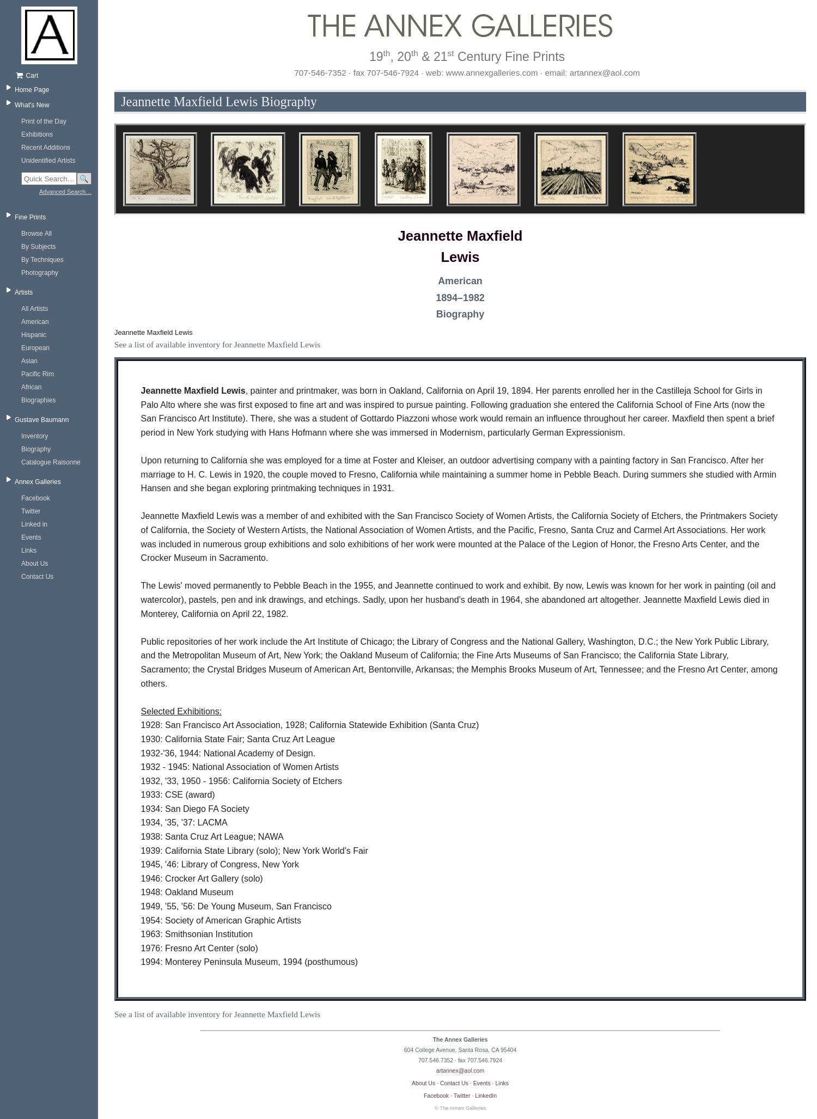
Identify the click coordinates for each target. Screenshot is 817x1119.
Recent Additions (45, 147)
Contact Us (37, 576)
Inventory (34, 436)
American (35, 322)
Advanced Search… (65, 191)
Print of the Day (43, 121)
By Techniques (42, 260)
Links (28, 550)
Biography (36, 449)
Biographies (38, 400)
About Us (34, 563)
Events (31, 537)
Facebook (35, 498)
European (35, 348)
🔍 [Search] (84, 179)
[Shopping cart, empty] (53, 76)
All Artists (34, 309)
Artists (24, 292)
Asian (29, 361)
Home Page (32, 90)
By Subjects (38, 246)
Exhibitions (37, 134)
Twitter (30, 511)
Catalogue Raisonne (51, 462)
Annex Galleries (38, 482)
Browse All (36, 233)
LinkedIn (486, 1095)
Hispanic (33, 335)
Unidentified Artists (48, 160)
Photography (39, 273)
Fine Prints (30, 217)
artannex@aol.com (460, 1070)
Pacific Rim (37, 374)
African (31, 387)
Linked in (34, 524)
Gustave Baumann (42, 420)
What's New (32, 105)
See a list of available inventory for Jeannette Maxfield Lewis (217, 344)
